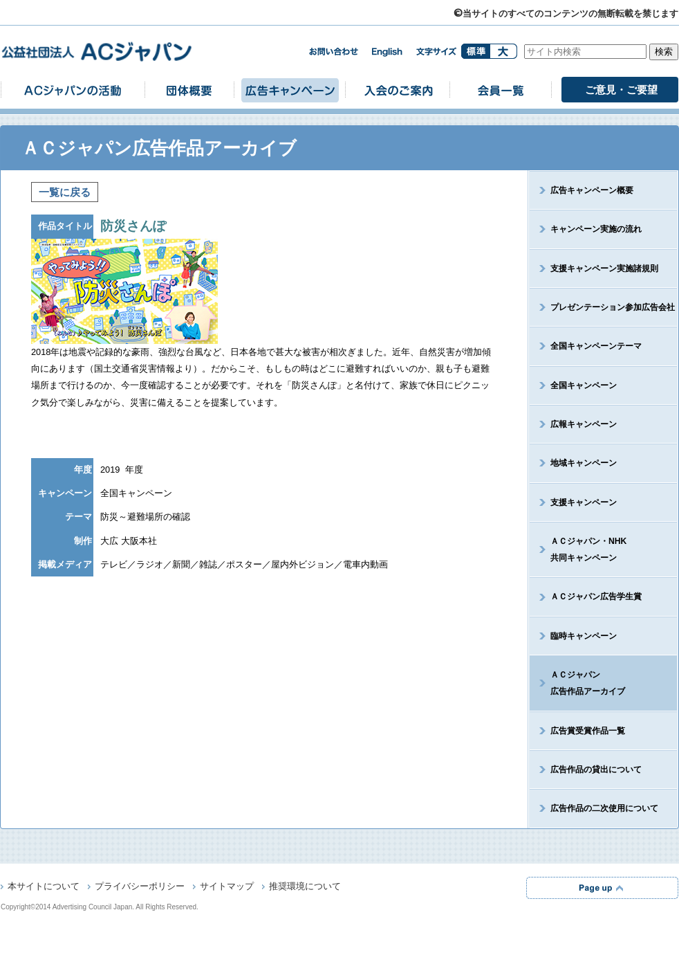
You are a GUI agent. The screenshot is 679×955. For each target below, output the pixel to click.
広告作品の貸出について (596, 769)
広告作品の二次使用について (604, 808)
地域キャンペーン (583, 463)
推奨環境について (305, 887)
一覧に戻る (65, 192)
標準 (475, 51)
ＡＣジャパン (577, 683)
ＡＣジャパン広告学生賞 (596, 596)
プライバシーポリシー (140, 887)
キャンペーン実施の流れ (596, 229)
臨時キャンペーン (583, 636)
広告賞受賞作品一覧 (587, 731)
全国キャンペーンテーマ (596, 346)
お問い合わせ (333, 51)
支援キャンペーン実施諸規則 (604, 268)
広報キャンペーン (583, 424)
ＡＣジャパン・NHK (578, 549)
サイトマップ (227, 887)
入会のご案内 (397, 89)
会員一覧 (501, 89)
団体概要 (189, 89)
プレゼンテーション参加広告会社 (612, 307)
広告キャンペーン (289, 89)
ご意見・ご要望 (621, 90)
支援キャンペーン (583, 502)
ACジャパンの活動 (72, 89)
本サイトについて (44, 887)
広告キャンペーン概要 (591, 190)
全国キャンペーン (583, 385)
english (387, 52)
